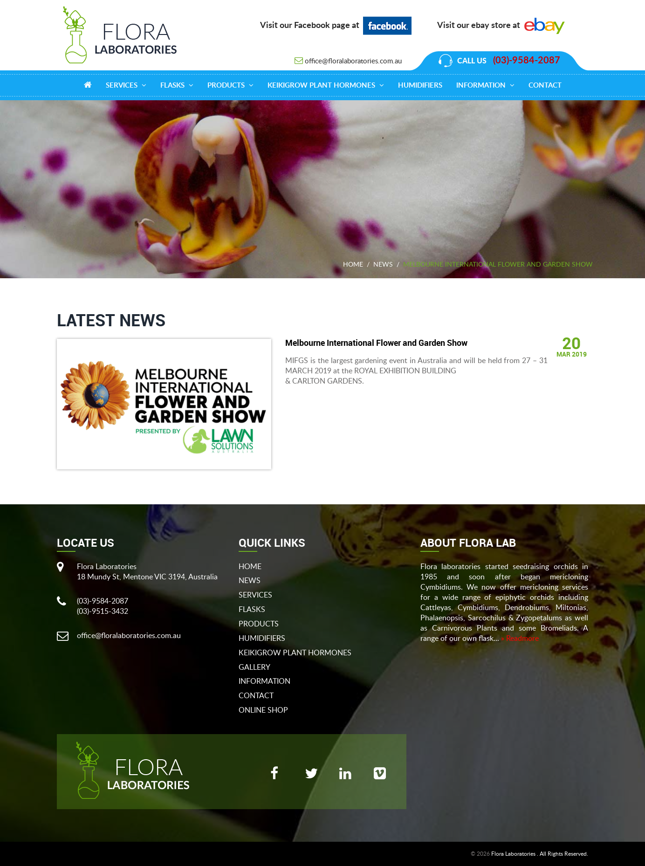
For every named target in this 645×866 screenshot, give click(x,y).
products (230, 85)
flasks (252, 609)
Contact (545, 85)
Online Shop (263, 710)
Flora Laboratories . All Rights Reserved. (539, 854)
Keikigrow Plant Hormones (326, 85)
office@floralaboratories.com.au (353, 60)
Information (485, 85)
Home (353, 264)
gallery (254, 667)
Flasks (176, 85)
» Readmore (520, 638)
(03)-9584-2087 (526, 60)
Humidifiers (420, 85)
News (383, 264)
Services (126, 85)
